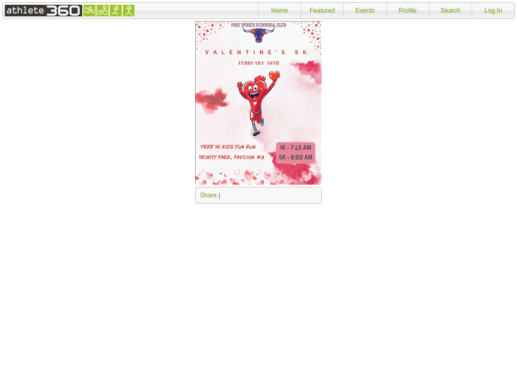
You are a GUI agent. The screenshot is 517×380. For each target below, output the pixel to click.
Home (279, 10)
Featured (322, 10)
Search (451, 10)
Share (208, 195)
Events (365, 10)
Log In (493, 10)
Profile (408, 10)
